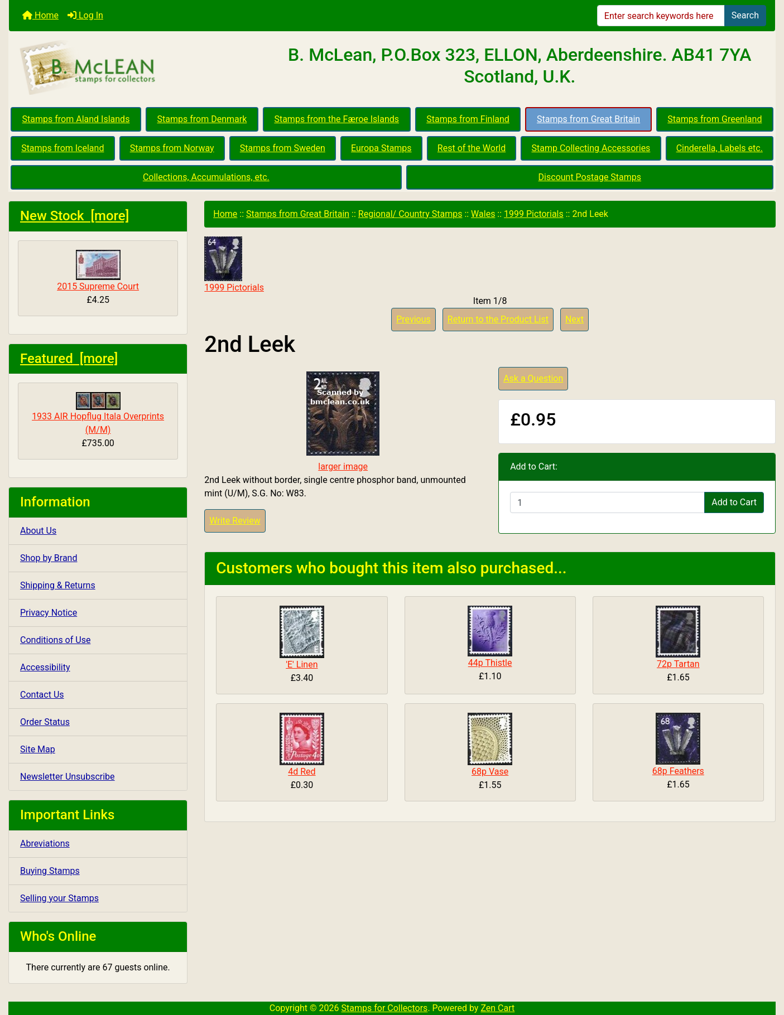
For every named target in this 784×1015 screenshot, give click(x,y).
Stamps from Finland (467, 119)
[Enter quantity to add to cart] (607, 502)
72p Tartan (678, 664)
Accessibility (45, 667)
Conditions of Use (55, 640)
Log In (85, 15)
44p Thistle (490, 663)
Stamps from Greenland (714, 119)
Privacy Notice (48, 612)
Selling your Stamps (59, 898)
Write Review (234, 520)
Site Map (37, 749)
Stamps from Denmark (202, 119)
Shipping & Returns (57, 585)
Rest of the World (471, 148)
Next (574, 319)
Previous (413, 319)
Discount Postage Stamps (589, 177)
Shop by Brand (48, 558)
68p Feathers (678, 771)
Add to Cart (734, 502)
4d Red (301, 771)
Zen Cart (497, 1008)
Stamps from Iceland (62, 148)
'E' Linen (302, 664)
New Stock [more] (74, 216)
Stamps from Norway (172, 148)
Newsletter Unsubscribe (67, 776)
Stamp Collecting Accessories (590, 148)
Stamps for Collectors (385, 1008)
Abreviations (45, 843)
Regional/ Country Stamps (410, 214)
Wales (483, 214)
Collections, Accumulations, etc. (206, 177)
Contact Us (42, 694)
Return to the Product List (498, 319)
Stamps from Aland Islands (76, 119)
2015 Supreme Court (98, 271)
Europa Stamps (381, 148)
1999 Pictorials (534, 214)
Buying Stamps (50, 871)
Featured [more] (69, 358)
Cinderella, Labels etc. (719, 148)
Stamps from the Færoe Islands (336, 119)
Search (745, 15)
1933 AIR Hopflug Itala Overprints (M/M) (98, 413)
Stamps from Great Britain (588, 119)
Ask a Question (533, 378)
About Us (38, 530)
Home (40, 15)
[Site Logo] (136, 68)
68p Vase (490, 771)
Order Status (45, 722)
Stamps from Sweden (282, 148)
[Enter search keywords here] (661, 15)
